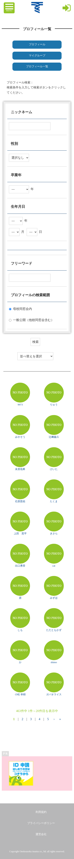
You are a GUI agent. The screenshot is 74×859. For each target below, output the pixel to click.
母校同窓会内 (22, 309)
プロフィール (37, 44)
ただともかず (54, 630)
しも (20, 630)
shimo (54, 662)
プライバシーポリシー (41, 823)
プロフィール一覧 (37, 66)
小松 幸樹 (20, 694)
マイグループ (37, 55)
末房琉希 (20, 469)
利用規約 (41, 812)
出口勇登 (20, 565)
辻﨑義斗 (54, 436)
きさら (54, 533)
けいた (54, 469)
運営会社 (41, 834)
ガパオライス (54, 694)
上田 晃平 (20, 533)
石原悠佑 (20, 501)
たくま (54, 501)
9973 (20, 404)
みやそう (20, 436)
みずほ (54, 597)
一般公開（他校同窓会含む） (33, 320)
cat (53, 565)
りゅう (54, 404)
